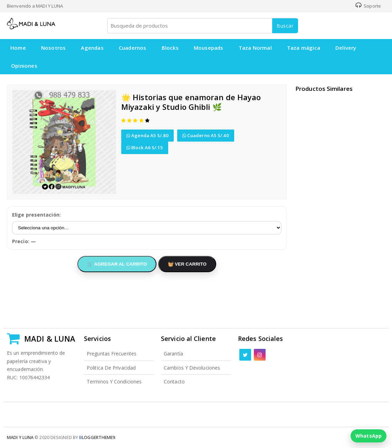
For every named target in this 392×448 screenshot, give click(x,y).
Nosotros (53, 47)
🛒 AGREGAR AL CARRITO (117, 264)
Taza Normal (255, 47)
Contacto (174, 381)
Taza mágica (303, 47)
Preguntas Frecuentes (111, 353)
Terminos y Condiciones (114, 381)
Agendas (92, 47)
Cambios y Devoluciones (192, 367)
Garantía (173, 353)
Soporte (368, 6)
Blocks (170, 47)
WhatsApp (368, 435)
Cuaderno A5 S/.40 (205, 135)
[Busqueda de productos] (202, 26)
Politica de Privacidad (111, 367)
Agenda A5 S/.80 (147, 135)
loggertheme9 (97, 437)
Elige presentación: (36, 214)
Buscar (285, 25)
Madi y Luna (20, 437)
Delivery (345, 47)
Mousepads (208, 47)
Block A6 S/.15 (144, 147)
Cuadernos (132, 47)
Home (18, 47)
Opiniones (24, 65)
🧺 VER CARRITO (187, 264)
